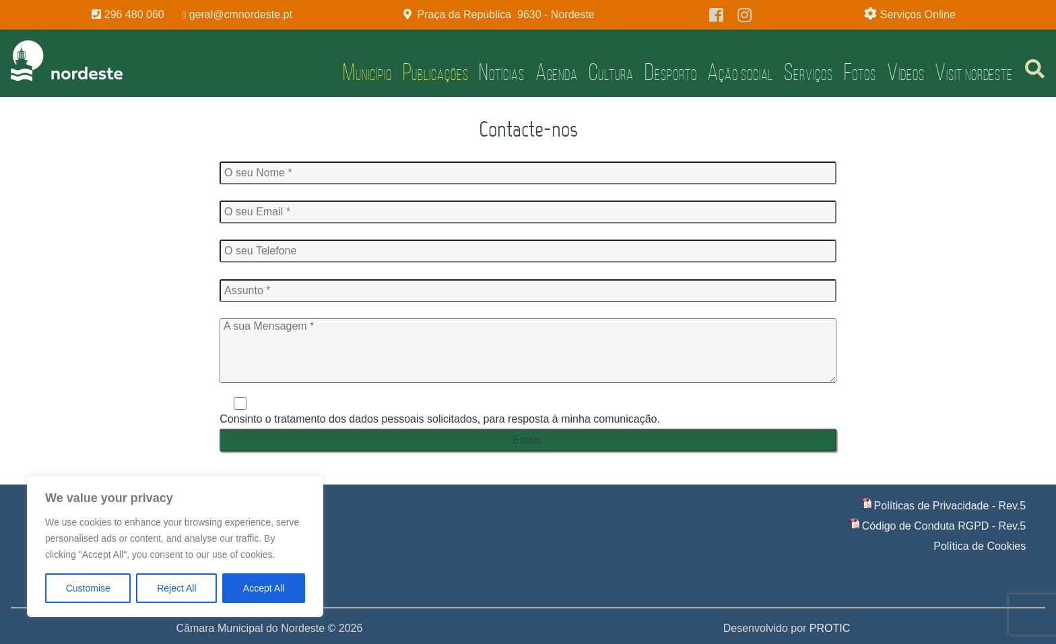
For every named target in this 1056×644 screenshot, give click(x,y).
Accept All (263, 588)
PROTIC (830, 628)
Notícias (501, 72)
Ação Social (740, 72)
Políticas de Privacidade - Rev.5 (950, 505)
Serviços (808, 72)
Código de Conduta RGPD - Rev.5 (944, 526)
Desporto (670, 72)
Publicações (436, 72)
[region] (175, 546)
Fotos (860, 72)
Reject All (176, 588)
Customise (88, 588)
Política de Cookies (979, 546)
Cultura (611, 72)
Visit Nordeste (974, 72)
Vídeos (905, 72)
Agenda (556, 72)
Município (367, 72)
